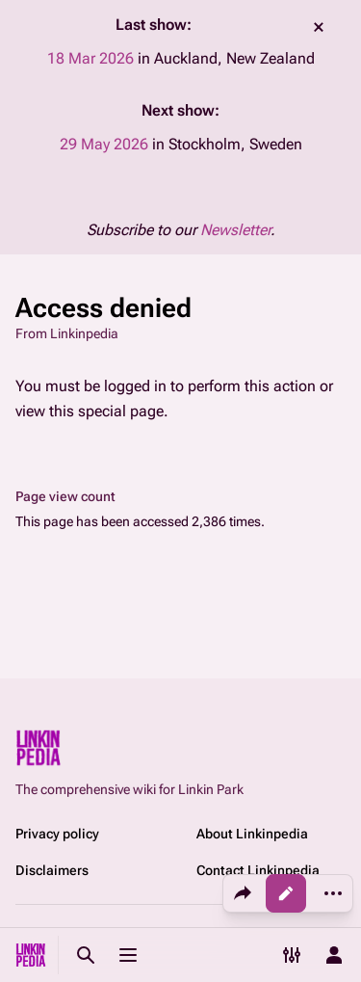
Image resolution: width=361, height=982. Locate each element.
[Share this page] (242, 893)
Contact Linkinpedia (258, 870)
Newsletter (235, 230)
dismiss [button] (318, 27)
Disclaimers (52, 870)
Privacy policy (57, 833)
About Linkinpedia (252, 833)
